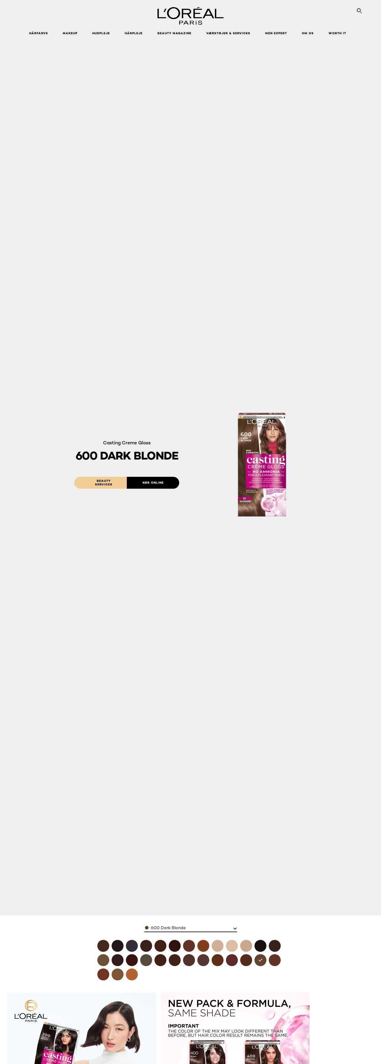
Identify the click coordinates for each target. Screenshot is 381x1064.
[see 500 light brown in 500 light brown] (189, 960)
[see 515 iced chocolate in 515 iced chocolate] (203, 960)
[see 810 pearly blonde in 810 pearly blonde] (218, 946)
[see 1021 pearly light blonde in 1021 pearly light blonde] (246, 946)
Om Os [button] (308, 33)
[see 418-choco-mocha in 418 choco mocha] (160, 946)
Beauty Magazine (174, 33)
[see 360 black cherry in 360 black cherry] (132, 960)
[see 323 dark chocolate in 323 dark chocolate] (118, 960)
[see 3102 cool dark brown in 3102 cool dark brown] (103, 960)
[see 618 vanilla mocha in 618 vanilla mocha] (189, 946)
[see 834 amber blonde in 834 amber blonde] (132, 974)
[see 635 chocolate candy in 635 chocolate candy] (275, 960)
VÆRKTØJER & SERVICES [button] (228, 33)
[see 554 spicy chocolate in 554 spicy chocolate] (246, 960)
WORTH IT (337, 33)
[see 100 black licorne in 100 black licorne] (118, 946)
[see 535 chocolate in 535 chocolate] (218, 960)
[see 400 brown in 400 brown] (103, 946)
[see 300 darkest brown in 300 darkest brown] (275, 946)
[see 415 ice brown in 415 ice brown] (160, 960)
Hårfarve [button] (38, 33)
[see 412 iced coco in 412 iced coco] (146, 946)
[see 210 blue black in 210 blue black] (132, 946)
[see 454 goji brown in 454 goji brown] (175, 960)
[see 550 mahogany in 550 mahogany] (232, 960)
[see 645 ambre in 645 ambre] (103, 974)
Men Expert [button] (276, 33)
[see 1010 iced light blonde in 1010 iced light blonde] (232, 946)
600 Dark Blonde (168, 927)
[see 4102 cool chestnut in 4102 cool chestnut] (146, 960)
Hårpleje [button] (134, 33)
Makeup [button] (70, 33)
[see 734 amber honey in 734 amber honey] (203, 946)
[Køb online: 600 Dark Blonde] (153, 483)
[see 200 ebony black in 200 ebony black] (260, 946)
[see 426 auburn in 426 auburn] (175, 946)
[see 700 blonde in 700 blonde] (118, 974)
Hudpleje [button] (101, 33)
